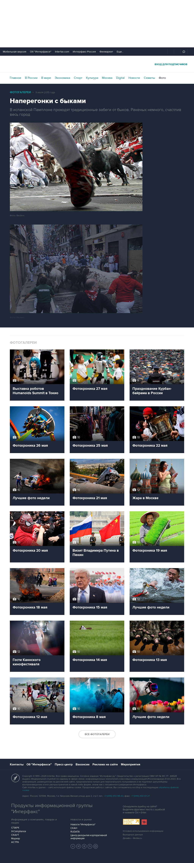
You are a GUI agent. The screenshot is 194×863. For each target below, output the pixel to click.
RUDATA (75, 831)
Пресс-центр (64, 764)
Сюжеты (149, 78)
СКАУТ (15, 834)
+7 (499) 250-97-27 (140, 796)
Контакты (16, 764)
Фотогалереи (20, 92)
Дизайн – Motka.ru (132, 838)
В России (31, 78)
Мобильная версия (14, 51)
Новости (134, 78)
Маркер (15, 838)
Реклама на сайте (105, 764)
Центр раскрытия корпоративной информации (88, 837)
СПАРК (15, 827)
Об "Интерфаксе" (40, 51)
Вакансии (82, 764)
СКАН (73, 828)
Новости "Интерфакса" (82, 824)
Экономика (62, 78)
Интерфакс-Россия (84, 51)
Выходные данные (133, 834)
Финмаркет (106, 51)
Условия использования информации (143, 831)
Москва (107, 78)
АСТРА (15, 842)
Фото (162, 78)
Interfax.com (62, 51)
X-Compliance (18, 831)
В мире (46, 78)
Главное (15, 78)
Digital (120, 78)
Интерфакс (97, 64)
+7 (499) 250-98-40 (113, 796)
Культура (92, 78)
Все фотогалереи (97, 734)
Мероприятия (130, 764)
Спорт (78, 78)
